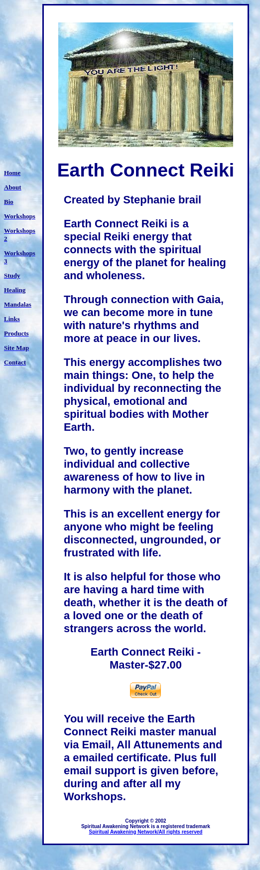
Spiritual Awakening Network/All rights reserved (146, 832)
